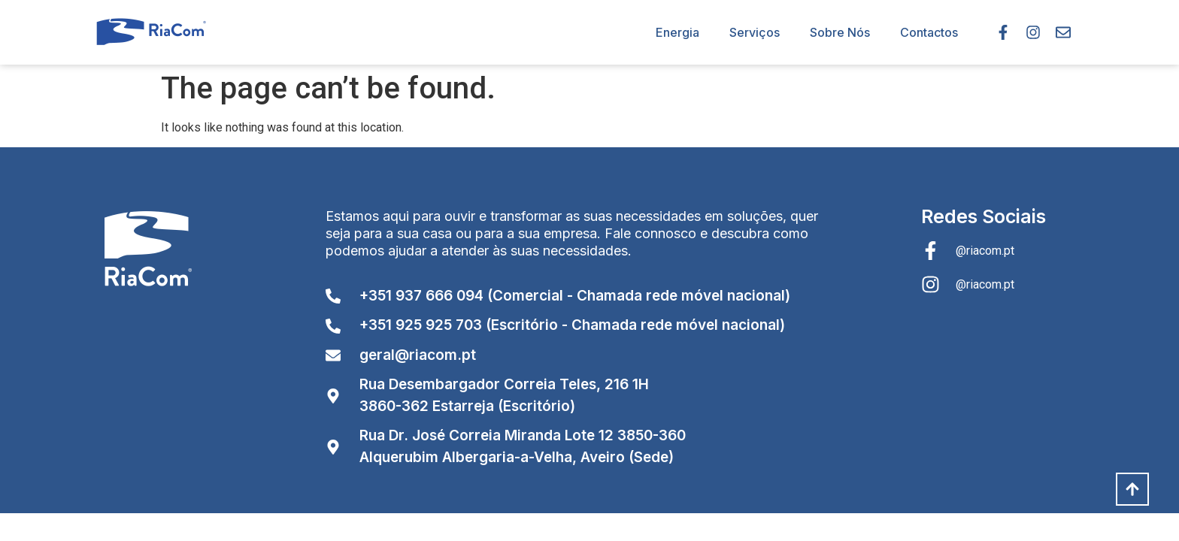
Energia (677, 32)
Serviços (754, 32)
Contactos (929, 32)
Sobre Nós (840, 32)
